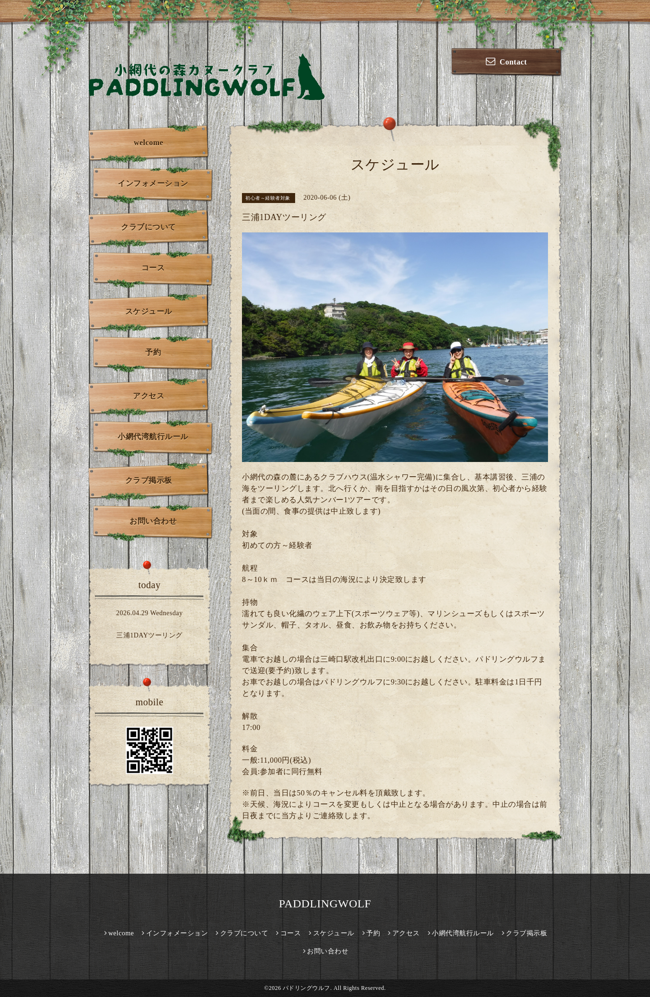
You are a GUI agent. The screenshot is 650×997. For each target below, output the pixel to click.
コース (153, 268)
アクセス (148, 396)
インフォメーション (153, 183)
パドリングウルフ (306, 988)
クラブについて (148, 227)
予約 (153, 352)
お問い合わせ (153, 521)
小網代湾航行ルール (153, 437)
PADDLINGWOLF (325, 903)
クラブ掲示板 (148, 480)
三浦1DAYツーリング (149, 635)
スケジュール (148, 311)
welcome (148, 142)
